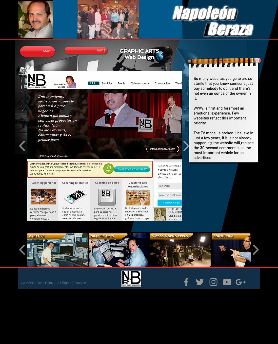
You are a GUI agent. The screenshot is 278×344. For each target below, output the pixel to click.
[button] (108, 146)
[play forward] (255, 249)
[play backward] (22, 146)
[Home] (86, 50)
